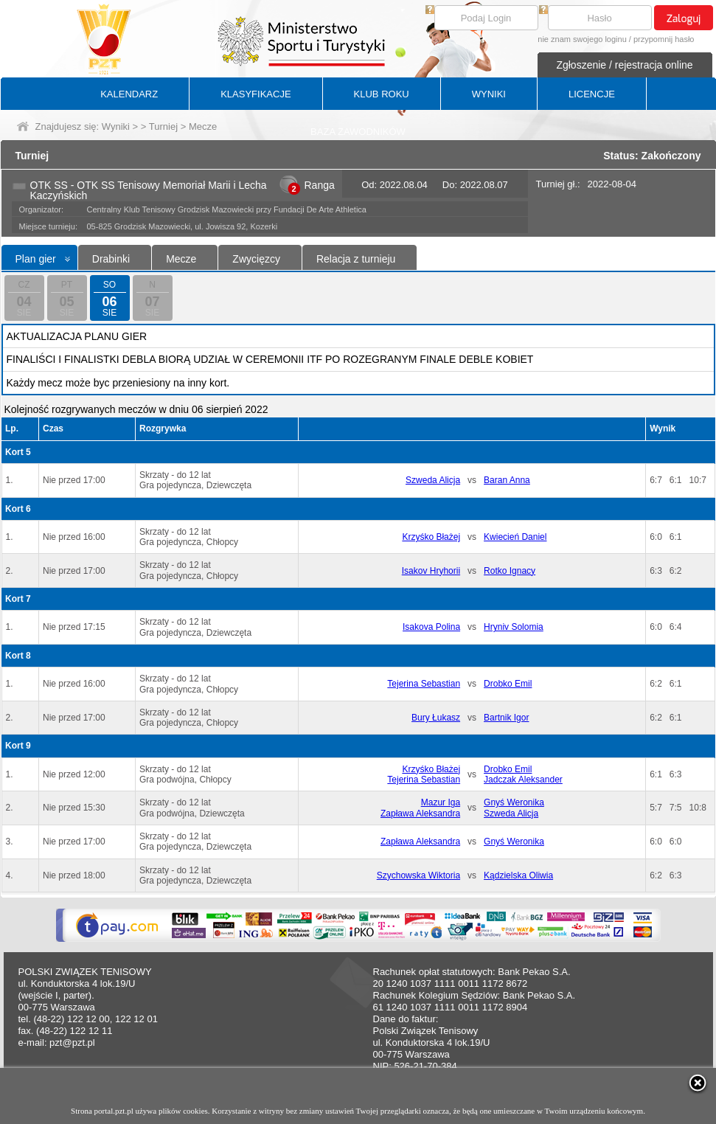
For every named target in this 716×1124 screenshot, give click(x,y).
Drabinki (111, 259)
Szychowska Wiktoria (418, 875)
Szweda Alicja (433, 480)
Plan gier (35, 259)
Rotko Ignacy (509, 571)
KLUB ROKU (381, 94)
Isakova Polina (431, 627)
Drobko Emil (508, 684)
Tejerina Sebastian (423, 684)
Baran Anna (507, 480)
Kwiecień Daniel (515, 537)
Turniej (163, 126)
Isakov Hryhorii (431, 571)
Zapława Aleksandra (420, 813)
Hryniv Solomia (513, 627)
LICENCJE (592, 94)
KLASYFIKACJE (255, 94)
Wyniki (116, 126)
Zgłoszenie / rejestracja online (624, 65)
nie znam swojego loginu (582, 39)
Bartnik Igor (506, 717)
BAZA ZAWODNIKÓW (358, 131)
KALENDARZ (129, 94)
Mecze (181, 259)
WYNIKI (489, 94)
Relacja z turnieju (355, 259)
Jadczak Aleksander (523, 779)
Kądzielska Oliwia (518, 875)
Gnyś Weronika (514, 802)
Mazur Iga (440, 802)
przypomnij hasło (664, 39)
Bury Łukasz (435, 717)
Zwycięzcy (256, 259)
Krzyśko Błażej (431, 537)
